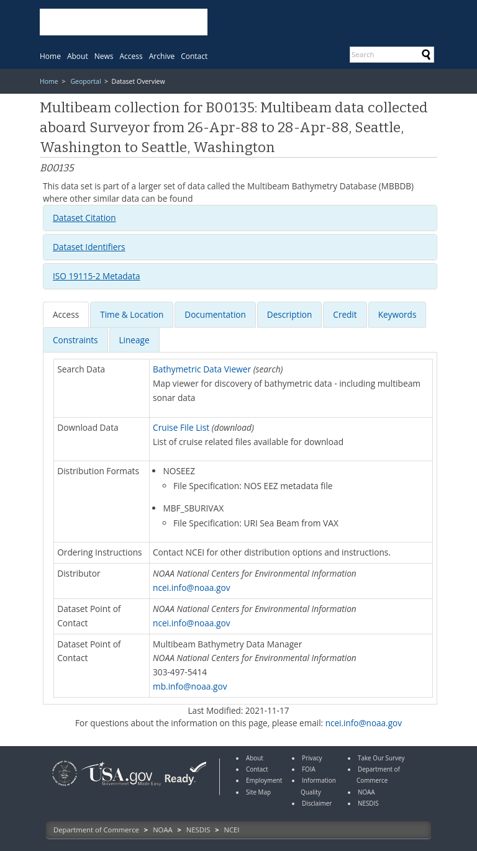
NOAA (163, 829)
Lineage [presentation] (134, 340)
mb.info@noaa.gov (190, 686)
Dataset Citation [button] (84, 217)
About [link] (254, 758)
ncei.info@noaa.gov (191, 587)
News (104, 56)
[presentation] (66, 314)
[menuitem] (50, 56)
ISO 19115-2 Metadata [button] (96, 276)
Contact (194, 56)
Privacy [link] (312, 758)
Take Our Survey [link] (381, 758)
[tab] (240, 217)
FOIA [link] (309, 769)
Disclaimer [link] (317, 803)
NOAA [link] (366, 792)
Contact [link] (257, 769)
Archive (162, 56)
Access (131, 56)
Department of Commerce (96, 829)
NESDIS (198, 829)
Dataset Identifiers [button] (89, 247)
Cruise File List (181, 427)
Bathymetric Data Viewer (202, 369)
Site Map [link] (258, 792)
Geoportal (85, 81)
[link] (65, 787)
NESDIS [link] (368, 803)
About (77, 56)
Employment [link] (264, 780)
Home (50, 56)
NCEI (232, 829)
